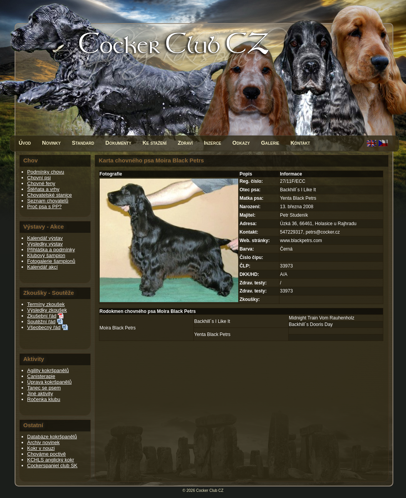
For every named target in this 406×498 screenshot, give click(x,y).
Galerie (270, 143)
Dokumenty (118, 143)
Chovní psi (39, 177)
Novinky (51, 143)
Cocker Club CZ (210, 490)
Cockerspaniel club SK (52, 465)
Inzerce (212, 143)
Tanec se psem (44, 388)
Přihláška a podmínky (51, 249)
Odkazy (241, 143)
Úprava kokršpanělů (49, 382)
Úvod (25, 143)
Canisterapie (41, 376)
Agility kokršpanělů (48, 370)
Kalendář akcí (42, 267)
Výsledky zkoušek (47, 310)
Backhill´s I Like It (212, 321)
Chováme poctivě (46, 454)
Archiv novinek (43, 442)
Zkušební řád (42, 316)
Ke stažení (154, 143)
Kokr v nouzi (41, 448)
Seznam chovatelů (48, 201)
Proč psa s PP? (44, 206)
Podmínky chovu (45, 172)
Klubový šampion (46, 255)
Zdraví (185, 143)
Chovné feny (41, 183)
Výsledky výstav (45, 244)
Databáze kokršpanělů (52, 437)
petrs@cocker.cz (323, 232)
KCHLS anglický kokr (50, 460)
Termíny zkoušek (46, 304)
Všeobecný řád (44, 327)
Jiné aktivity (40, 393)
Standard (83, 143)
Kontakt (300, 143)
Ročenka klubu (43, 399)
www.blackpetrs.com (301, 240)
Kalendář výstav (45, 238)
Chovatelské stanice (49, 195)
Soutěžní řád (41, 321)
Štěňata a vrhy (43, 189)
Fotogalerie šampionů (51, 261)
